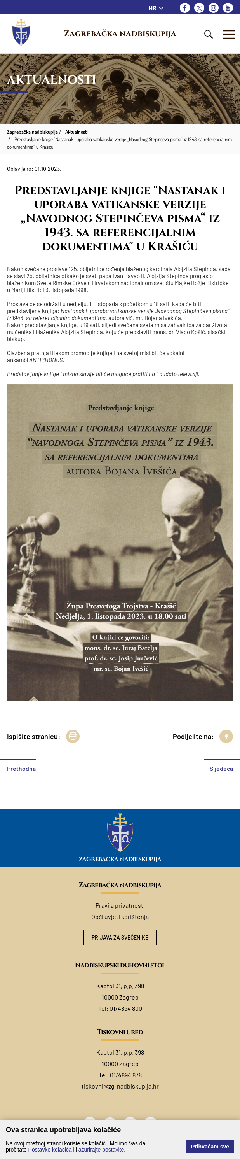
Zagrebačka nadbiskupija (120, 33)
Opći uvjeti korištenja (120, 916)
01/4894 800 (126, 1008)
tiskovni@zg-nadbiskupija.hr (120, 1086)
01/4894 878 (126, 1074)
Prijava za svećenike (120, 937)
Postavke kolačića (49, 1150)
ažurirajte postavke (101, 1150)
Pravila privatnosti (120, 905)
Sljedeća (221, 768)
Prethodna (21, 768)
